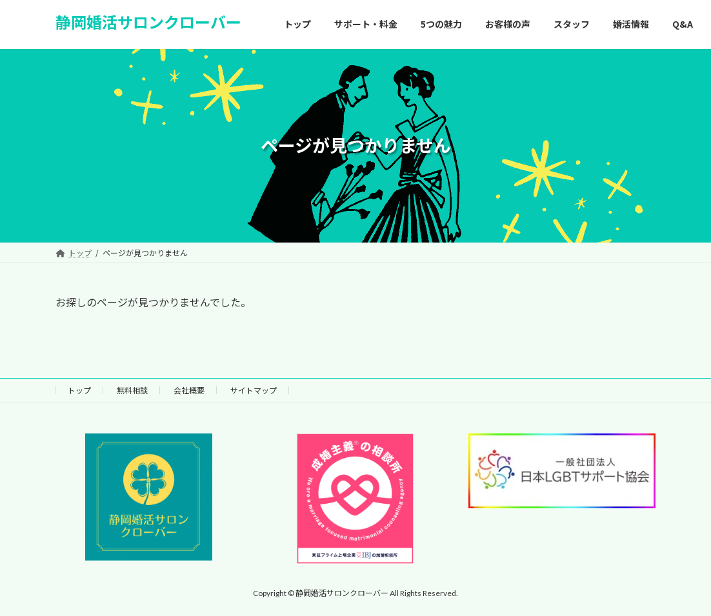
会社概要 (189, 389)
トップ (79, 389)
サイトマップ (253, 389)
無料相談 (132, 389)
